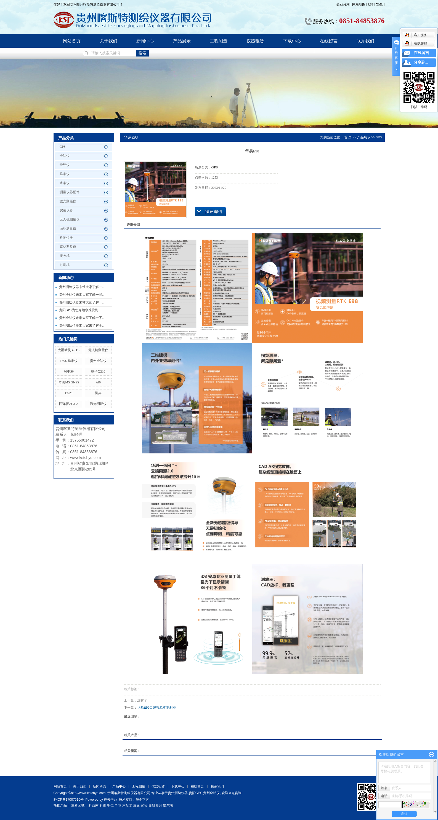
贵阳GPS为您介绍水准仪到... (80, 310)
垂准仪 (65, 174)
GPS (63, 147)
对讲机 (65, 265)
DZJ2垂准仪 (69, 361)
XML (379, 4)
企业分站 (343, 4)
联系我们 (365, 41)
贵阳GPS (195, 793)
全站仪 (65, 156)
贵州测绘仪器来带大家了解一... (82, 287)
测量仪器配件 (69, 192)
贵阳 (151, 805)
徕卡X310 (98, 371)
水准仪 (65, 183)
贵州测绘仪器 (178, 793)
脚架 (98, 393)
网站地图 (359, 4)
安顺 (143, 805)
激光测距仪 (68, 201)
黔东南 (168, 805)
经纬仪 (65, 165)
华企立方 (142, 800)
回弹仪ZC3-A (68, 404)
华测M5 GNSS (69, 382)
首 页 (348, 137)
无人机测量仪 (69, 219)
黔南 (103, 805)
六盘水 (127, 805)
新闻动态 (99, 786)
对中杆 (69, 371)
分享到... (421, 62)
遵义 (136, 805)
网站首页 (72, 41)
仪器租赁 (255, 41)
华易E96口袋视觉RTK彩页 (156, 707)
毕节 (118, 805)
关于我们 (108, 41)
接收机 (65, 256)
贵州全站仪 (98, 361)
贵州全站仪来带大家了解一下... (82, 318)
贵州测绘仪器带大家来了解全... (82, 325)
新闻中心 (145, 41)
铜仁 (110, 805)
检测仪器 (66, 238)
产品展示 (182, 41)
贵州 (159, 805)
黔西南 (94, 805)
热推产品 (60, 805)
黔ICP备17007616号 (69, 800)
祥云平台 (110, 800)
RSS (370, 4)
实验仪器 (66, 210)
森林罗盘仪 (68, 247)
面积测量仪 (68, 228)
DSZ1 (69, 393)
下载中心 (292, 41)
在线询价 (210, 211)
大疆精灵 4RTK (69, 350)
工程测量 (218, 41)
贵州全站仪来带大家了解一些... (82, 295)
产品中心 (119, 786)
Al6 (98, 382)
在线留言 (329, 41)
